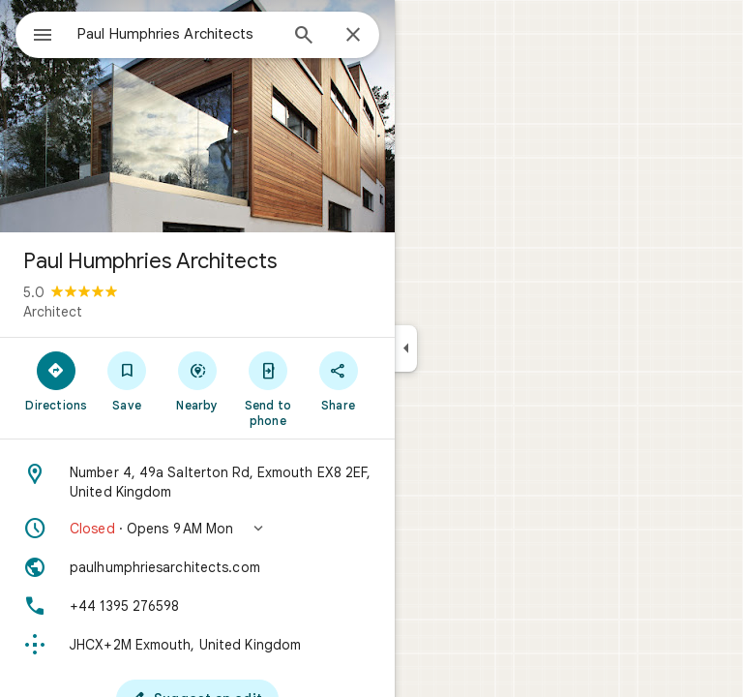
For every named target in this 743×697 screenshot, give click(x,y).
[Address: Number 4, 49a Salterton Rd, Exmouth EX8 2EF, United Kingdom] (197, 482)
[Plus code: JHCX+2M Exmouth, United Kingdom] (197, 644)
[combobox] (177, 33)
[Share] (338, 380)
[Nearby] (198, 380)
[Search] (304, 37)
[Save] (127, 380)
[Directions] (56, 380)
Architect (52, 311)
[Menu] (42, 37)
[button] (197, 528)
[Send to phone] (267, 388)
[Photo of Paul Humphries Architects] (197, 116)
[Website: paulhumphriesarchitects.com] (197, 567)
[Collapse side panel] (406, 348)
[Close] (353, 36)
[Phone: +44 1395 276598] (197, 606)
